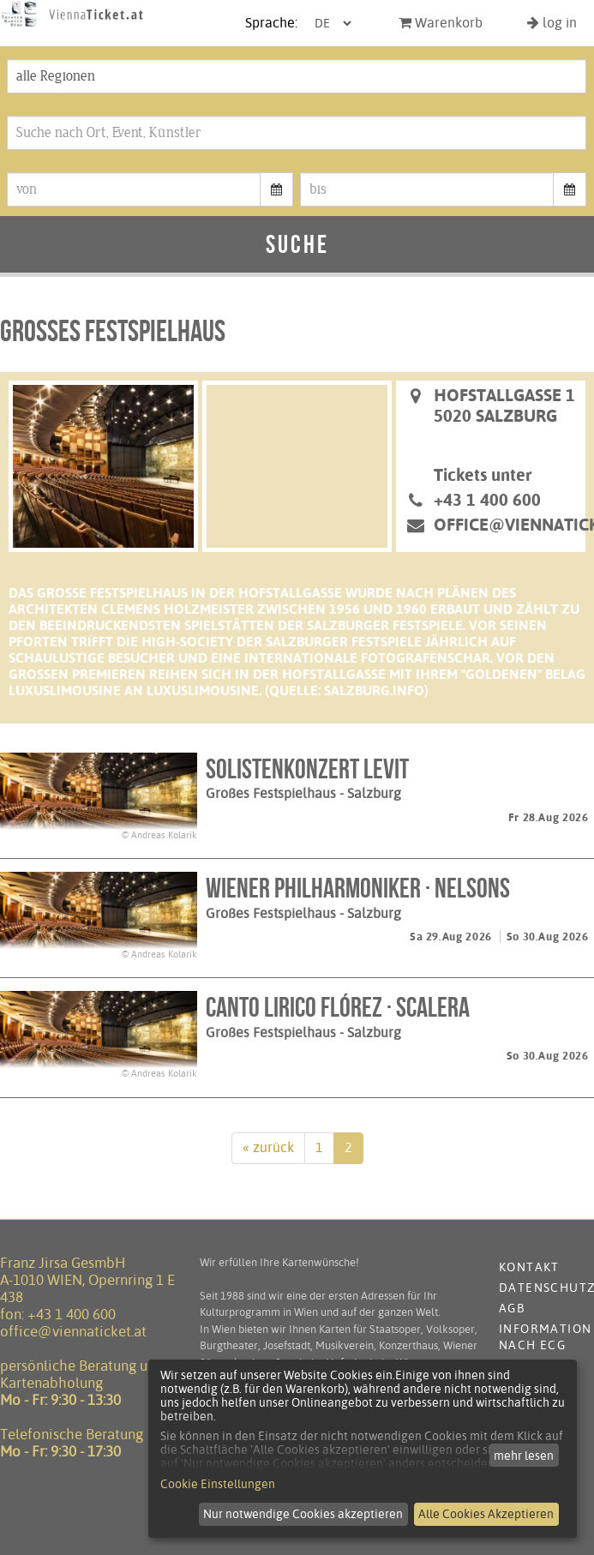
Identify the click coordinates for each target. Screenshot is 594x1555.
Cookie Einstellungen (217, 1484)
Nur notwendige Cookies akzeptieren (303, 1514)
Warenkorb (441, 23)
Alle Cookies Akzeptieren (486, 1514)
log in (552, 23)
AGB (512, 1308)
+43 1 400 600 (71, 1314)
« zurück (268, 1147)
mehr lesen (524, 1455)
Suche (297, 244)
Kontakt (529, 1267)
